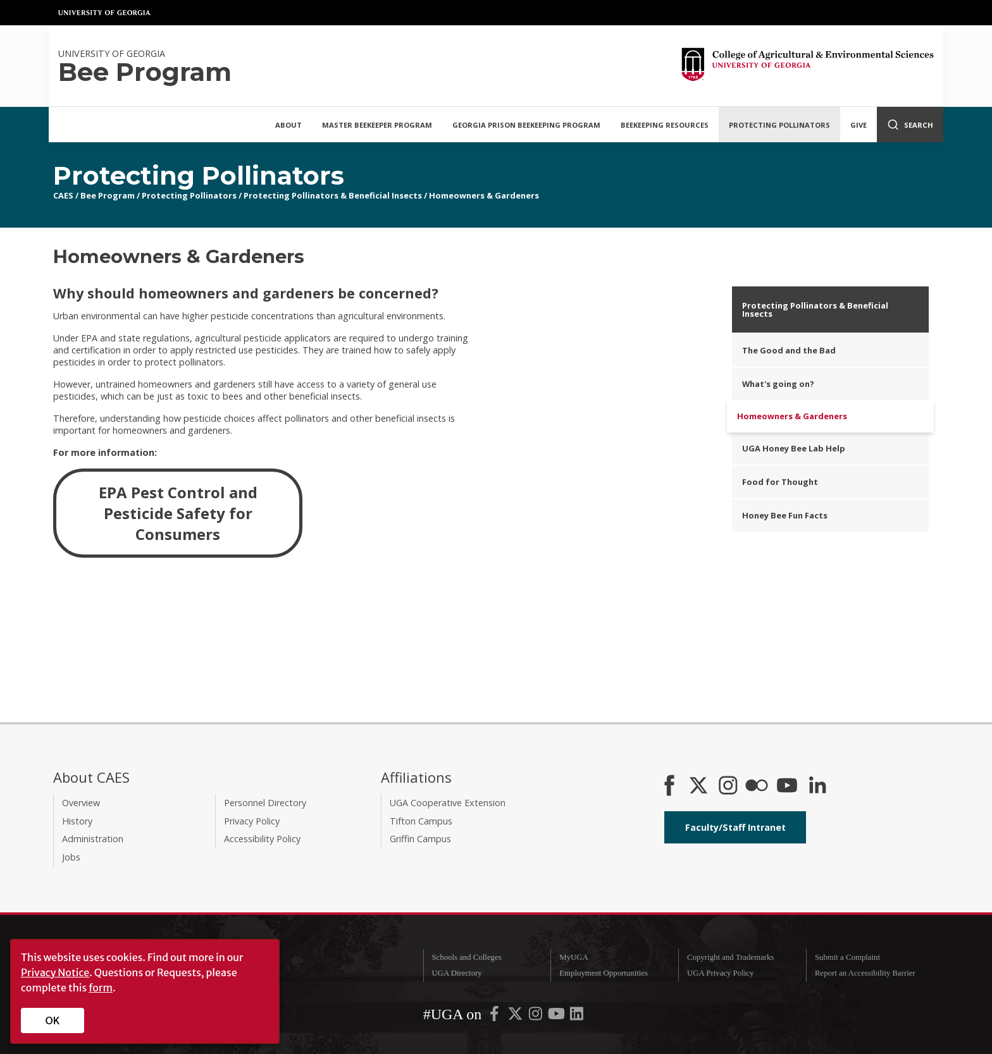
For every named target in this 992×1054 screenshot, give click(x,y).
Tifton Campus (421, 821)
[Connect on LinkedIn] (817, 786)
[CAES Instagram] (728, 786)
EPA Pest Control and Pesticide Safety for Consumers (178, 513)
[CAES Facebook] (669, 786)
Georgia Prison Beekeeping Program (526, 125)
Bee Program (107, 195)
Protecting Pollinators (779, 125)
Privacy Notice (55, 972)
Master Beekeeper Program (377, 125)
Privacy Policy (252, 821)
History (77, 821)
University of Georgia (105, 12)
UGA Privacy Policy (720, 973)
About (288, 125)
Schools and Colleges (466, 957)
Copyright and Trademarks (730, 957)
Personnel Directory (265, 803)
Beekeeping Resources (665, 125)
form (101, 987)
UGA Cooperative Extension (447, 803)
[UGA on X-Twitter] (516, 1017)
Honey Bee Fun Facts (785, 515)
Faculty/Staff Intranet (735, 827)
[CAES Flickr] (756, 786)
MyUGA (573, 957)
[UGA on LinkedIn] (576, 1017)
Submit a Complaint (847, 957)
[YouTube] (787, 786)
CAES (63, 195)
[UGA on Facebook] (495, 1017)
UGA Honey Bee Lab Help (793, 448)
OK (53, 1020)
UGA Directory (456, 973)
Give (858, 125)
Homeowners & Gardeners (484, 195)
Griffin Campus (420, 839)
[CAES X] (700, 786)
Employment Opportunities (603, 973)
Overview (81, 803)
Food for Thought (780, 481)
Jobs (71, 857)
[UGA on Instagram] (536, 1017)
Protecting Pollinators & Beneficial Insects (333, 195)
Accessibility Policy (262, 839)
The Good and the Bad (789, 350)
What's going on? (778, 383)
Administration (92, 839)
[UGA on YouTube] (557, 1017)
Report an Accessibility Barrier (865, 973)
